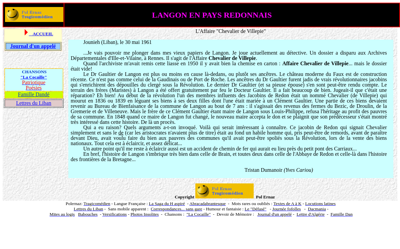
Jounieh (91, 42)
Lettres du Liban (33, 103)
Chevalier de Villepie (241, 31)
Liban (109, 42)
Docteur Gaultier (252, 90)
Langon (133, 74)
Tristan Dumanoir (264, 170)
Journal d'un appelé (33, 46)
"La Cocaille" (33, 77)
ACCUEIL (43, 33)
